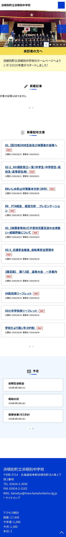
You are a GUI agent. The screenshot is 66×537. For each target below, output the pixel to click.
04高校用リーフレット (18, 297)
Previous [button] (4, 28)
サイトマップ (12, 498)
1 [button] (50, 44)
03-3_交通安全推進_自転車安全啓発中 (29, 253)
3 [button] (57, 44)
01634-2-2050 (18, 484)
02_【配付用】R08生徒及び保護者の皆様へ (31, 149)
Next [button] (61, 28)
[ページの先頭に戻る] (61, 533)
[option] (33, 28)
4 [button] (61, 44)
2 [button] (54, 44)
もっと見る (31, 108)
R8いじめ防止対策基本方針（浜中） (26, 192)
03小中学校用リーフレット (21, 314)
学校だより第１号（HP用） (20, 331)
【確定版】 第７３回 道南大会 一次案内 (31, 275)
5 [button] (64, 44)
